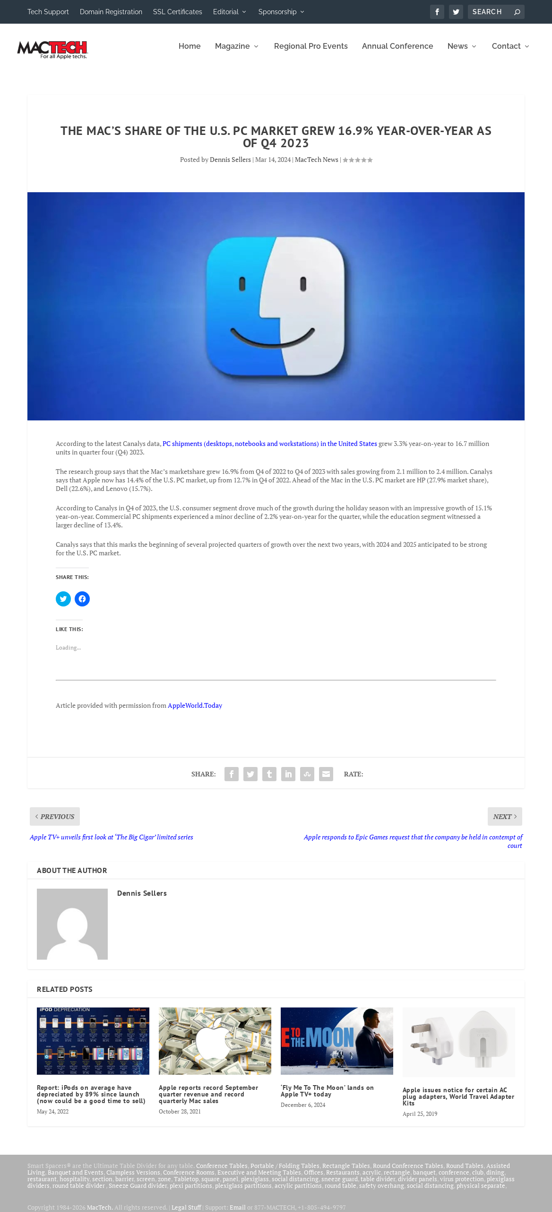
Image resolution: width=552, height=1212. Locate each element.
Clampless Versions (133, 1179)
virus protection (462, 1185)
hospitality (74, 1185)
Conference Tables (222, 1172)
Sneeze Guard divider (138, 1192)
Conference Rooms (189, 1179)
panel (230, 1185)
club (477, 1179)
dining (495, 1179)
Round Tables (464, 1172)
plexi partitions (191, 1192)
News (458, 53)
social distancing (295, 1185)
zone (164, 1185)
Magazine (232, 53)
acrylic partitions (298, 1192)
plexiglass (255, 1185)
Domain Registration (111, 12)
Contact (506, 53)
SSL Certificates (177, 12)
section (102, 1185)
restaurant (42, 1185)
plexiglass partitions (243, 1192)
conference (454, 1179)
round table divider (79, 1192)
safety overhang (381, 1192)
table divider (378, 1185)
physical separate (481, 1192)
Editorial (226, 12)
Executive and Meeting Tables (259, 1179)
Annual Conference (397, 53)
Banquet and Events (76, 1179)
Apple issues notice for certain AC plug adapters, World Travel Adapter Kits (459, 1103)
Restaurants (343, 1179)
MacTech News (316, 165)
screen (146, 1185)
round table (340, 1192)
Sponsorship (278, 12)
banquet (424, 1179)
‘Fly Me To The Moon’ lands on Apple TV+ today (327, 1097)
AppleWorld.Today (195, 711)
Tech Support (48, 12)
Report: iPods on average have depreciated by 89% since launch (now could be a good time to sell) (91, 1101)
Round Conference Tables (408, 1172)
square (210, 1185)
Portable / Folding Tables (284, 1172)
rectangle (397, 1179)
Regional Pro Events (311, 53)
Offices (313, 1179)
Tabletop (186, 1185)
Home (190, 53)
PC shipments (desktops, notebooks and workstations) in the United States (270, 450)
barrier (124, 1185)
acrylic (371, 1179)
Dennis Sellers (230, 165)
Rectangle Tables (346, 1172)
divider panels (417, 1185)
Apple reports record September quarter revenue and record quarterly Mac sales (208, 1101)
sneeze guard (339, 1185)
